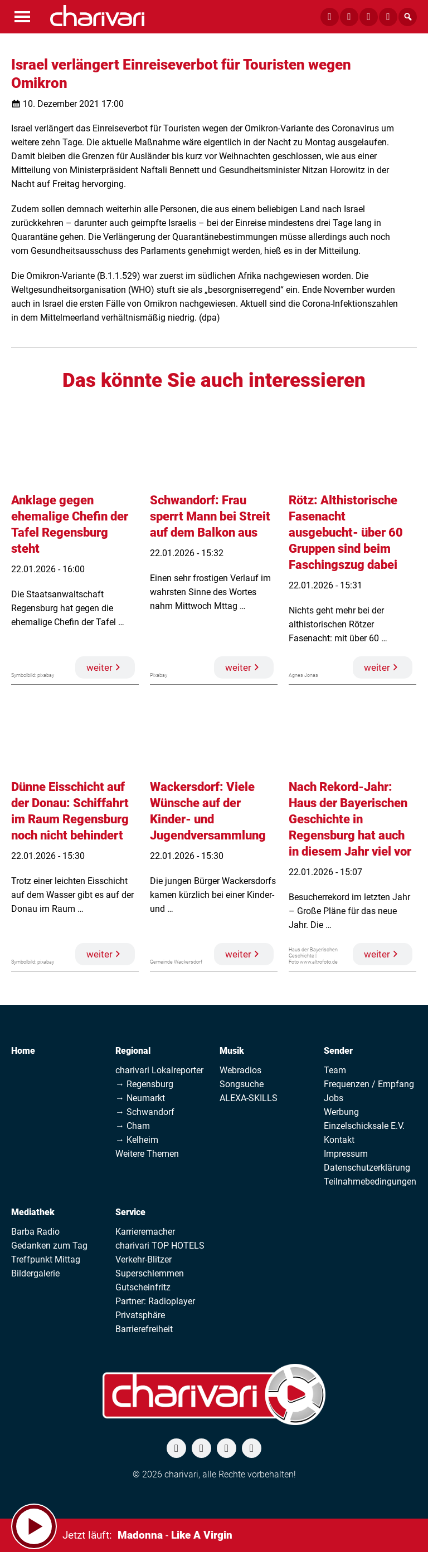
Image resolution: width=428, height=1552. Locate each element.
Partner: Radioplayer (155, 1301)
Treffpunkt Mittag (45, 1259)
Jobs (333, 1098)
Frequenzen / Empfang (369, 1084)
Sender (338, 1050)
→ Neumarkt (140, 1098)
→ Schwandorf (144, 1112)
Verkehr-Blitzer (143, 1259)
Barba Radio (35, 1231)
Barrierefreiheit (144, 1329)
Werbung (341, 1112)
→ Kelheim (136, 1139)
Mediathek (33, 1212)
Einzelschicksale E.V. (364, 1126)
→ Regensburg (144, 1084)
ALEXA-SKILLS (249, 1098)
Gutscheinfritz (143, 1287)
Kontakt (339, 1139)
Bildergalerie (35, 1273)
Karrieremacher (145, 1231)
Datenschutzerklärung (367, 1167)
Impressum (346, 1153)
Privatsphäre (140, 1315)
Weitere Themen (147, 1153)
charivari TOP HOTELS (160, 1245)
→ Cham (132, 1126)
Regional (132, 1050)
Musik (232, 1050)
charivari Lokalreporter (159, 1070)
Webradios (240, 1070)
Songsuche (242, 1084)
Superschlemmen (149, 1273)
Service (130, 1212)
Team (335, 1070)
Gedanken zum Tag (49, 1245)
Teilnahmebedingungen (370, 1181)
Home (23, 1050)
